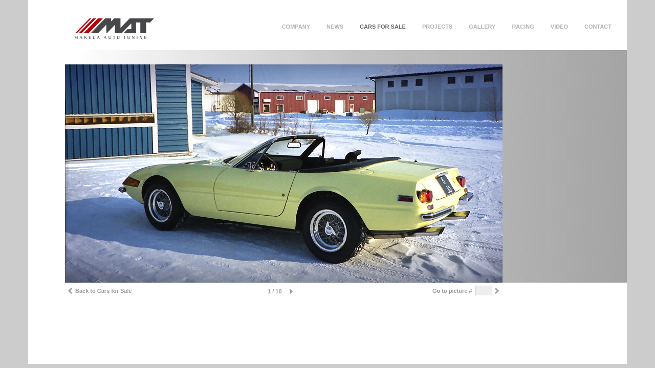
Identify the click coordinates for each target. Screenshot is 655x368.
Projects (437, 27)
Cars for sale (383, 27)
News (334, 27)
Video (559, 27)
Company (296, 27)
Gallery (482, 27)
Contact (598, 27)
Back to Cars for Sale (98, 292)
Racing (523, 27)
